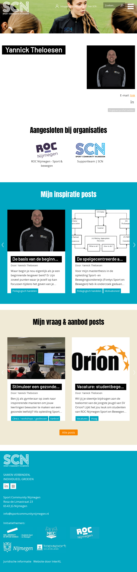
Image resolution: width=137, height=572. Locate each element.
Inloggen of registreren (68, 6)
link (132, 95)
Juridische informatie (17, 561)
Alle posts (68, 432)
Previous (3, 244)
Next (134, 244)
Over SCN (92, 6)
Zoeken (121, 5)
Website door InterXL (47, 561)
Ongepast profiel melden (121, 110)
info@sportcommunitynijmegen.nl (26, 514)
